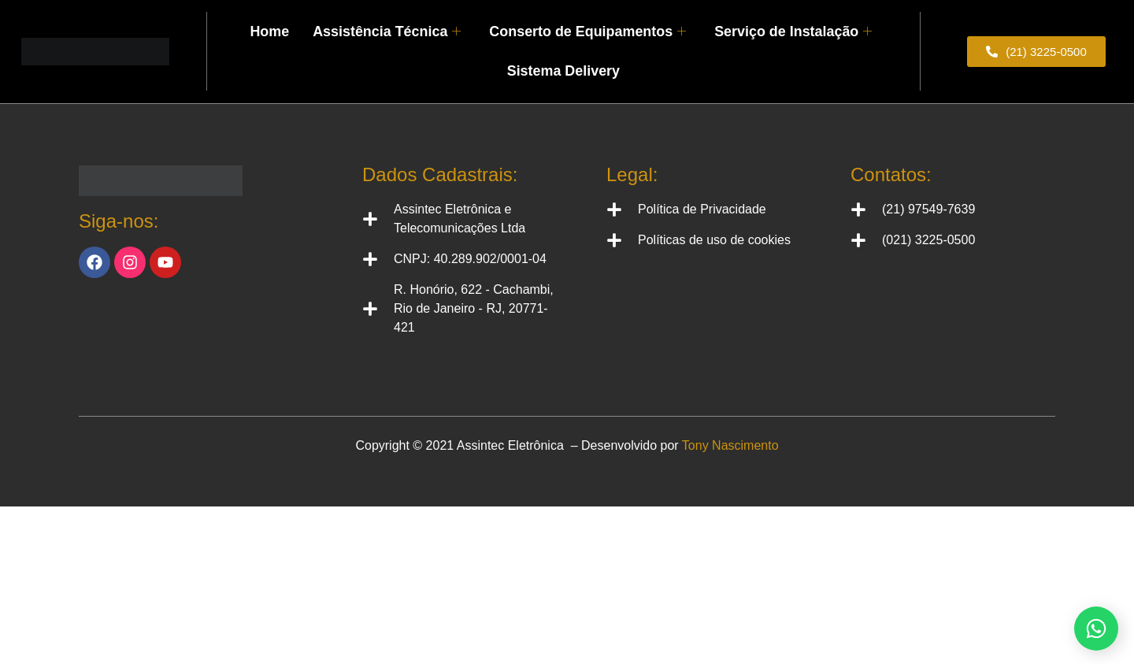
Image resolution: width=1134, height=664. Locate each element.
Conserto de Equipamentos (586, 19)
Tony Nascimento (730, 445)
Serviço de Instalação (784, 19)
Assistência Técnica (394, 19)
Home (281, 19)
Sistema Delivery (563, 58)
